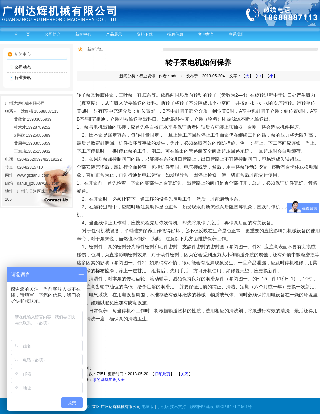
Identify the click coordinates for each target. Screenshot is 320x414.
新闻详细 (95, 49)
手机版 (163, 406)
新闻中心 (83, 34)
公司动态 (23, 67)
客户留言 (206, 34)
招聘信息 (175, 34)
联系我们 (237, 34)
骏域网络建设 (202, 406)
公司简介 (53, 34)
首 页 (22, 34)
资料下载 (145, 34)
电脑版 (148, 406)
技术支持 (178, 406)
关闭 (185, 374)
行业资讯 (23, 77)
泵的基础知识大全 (109, 379)
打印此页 (162, 374)
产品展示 (114, 34)
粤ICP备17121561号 (233, 406)
